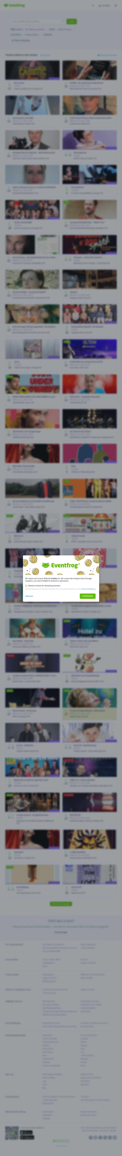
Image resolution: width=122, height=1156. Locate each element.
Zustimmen (87, 596)
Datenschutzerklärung (88, 589)
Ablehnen (29, 596)
